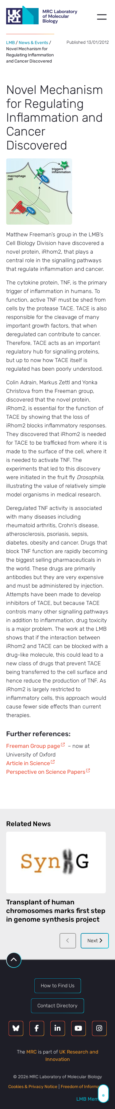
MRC (31, 1052)
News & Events (33, 42)
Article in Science (28, 763)
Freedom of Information (84, 1086)
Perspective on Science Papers (45, 772)
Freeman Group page (33, 746)
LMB (10, 42)
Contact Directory (57, 1006)
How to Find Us (58, 986)
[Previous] (67, 941)
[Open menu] (102, 17)
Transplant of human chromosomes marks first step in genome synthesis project (55, 910)
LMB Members (92, 1099)
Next (94, 941)
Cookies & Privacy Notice (32, 1086)
